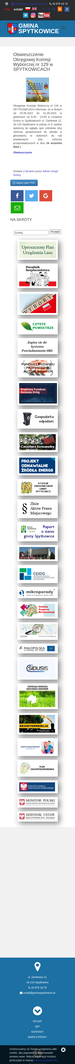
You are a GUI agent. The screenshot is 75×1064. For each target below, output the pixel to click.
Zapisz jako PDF (24, 182)
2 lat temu (29, 171)
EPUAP (37, 1021)
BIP (37, 1026)
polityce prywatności (45, 1060)
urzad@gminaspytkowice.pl (29, 3)
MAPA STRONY (37, 1037)
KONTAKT (37, 1031)
